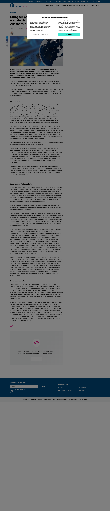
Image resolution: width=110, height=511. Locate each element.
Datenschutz (52, 40)
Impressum (57, 40)
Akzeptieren (69, 34)
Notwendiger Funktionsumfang (40, 34)
